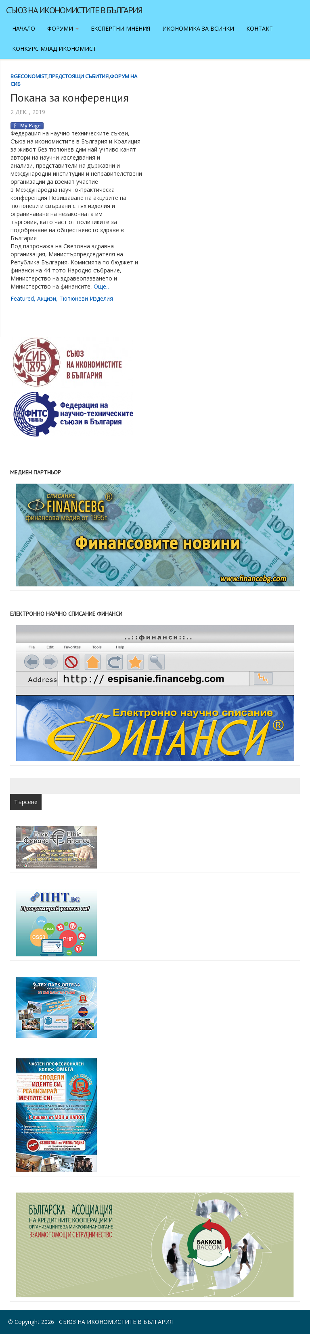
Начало (23, 28)
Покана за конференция (69, 97)
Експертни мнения (120, 28)
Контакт (259, 28)
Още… (102, 286)
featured (22, 298)
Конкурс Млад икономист (54, 48)
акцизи (46, 298)
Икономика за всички (198, 28)
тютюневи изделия (86, 298)
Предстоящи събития (78, 76)
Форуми (63, 28)
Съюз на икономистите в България (74, 10)
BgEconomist (28, 76)
